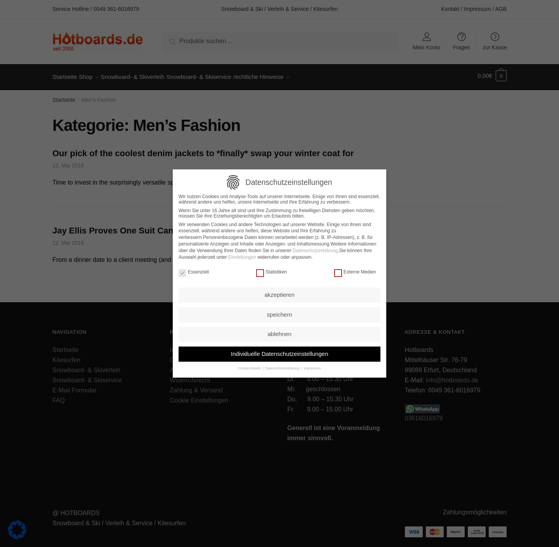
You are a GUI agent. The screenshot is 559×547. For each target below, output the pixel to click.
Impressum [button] (312, 367)
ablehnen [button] (279, 332)
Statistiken (271, 271)
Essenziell (194, 271)
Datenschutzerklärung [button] (282, 367)
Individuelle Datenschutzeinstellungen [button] (279, 352)
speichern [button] (279, 313)
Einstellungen (242, 256)
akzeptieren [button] (279, 293)
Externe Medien (355, 271)
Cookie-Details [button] (250, 367)
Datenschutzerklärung (315, 249)
